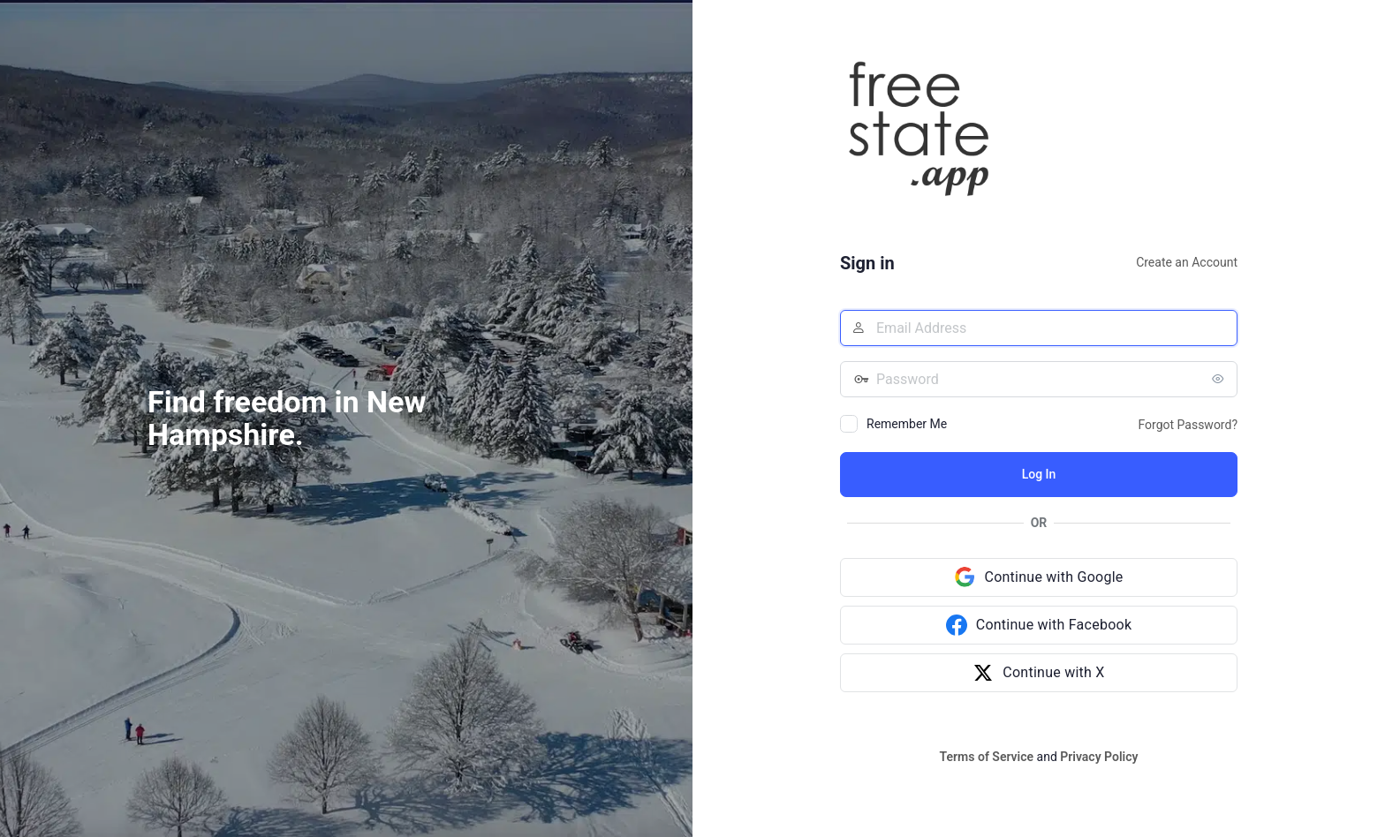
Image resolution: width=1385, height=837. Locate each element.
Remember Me (907, 424)
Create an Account (1186, 262)
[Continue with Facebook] (1038, 625)
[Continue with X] (1038, 672)
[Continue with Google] (1038, 577)
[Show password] (1219, 378)
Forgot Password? (1187, 425)
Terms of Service (986, 757)
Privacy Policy (1099, 757)
